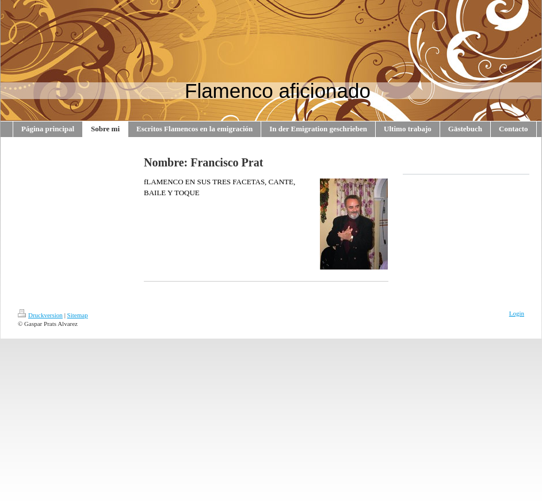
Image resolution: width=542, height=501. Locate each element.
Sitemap (77, 315)
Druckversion (40, 315)
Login (516, 313)
